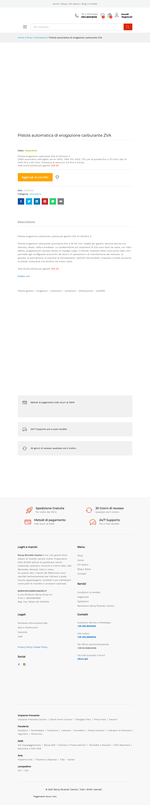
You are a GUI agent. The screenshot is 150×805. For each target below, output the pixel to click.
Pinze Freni (100, 719)
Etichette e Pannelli (99, 745)
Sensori (113, 719)
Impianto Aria (25, 759)
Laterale (65, 730)
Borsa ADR (49, 745)
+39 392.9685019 (86, 637)
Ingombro (23, 734)
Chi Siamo (74, 4)
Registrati (127, 17)
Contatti (93, 4)
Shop (64, 4)
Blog (84, 4)
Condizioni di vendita (88, 592)
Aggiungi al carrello (35, 177)
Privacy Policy (25, 647)
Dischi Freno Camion (61, 719)
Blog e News (84, 569)
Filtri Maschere (122, 745)
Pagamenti (83, 597)
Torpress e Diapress (46, 759)
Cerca (128, 27)
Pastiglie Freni (83, 719)
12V (19, 770)
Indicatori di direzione (119, 730)
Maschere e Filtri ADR (29, 748)
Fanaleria (23, 730)
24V (26, 770)
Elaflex (21, 276)
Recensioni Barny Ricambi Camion (95, 606)
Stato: (21, 150)
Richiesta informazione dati (33, 623)
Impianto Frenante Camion (32, 719)
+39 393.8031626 (86, 626)
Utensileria (35, 194)
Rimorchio (36, 734)
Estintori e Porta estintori (72, 745)
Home (56, 4)
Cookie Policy (40, 647)
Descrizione (26, 222)
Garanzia (22, 632)
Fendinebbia (37, 730)
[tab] (28, 223)
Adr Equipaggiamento (29, 745)
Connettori (79, 730)
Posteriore (52, 730)
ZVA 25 (55, 165)
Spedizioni (83, 601)
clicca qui (82, 659)
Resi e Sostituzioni (28, 627)
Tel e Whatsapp (89, 14)
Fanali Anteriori (96, 730)
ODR (20, 636)
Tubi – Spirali (67, 759)
